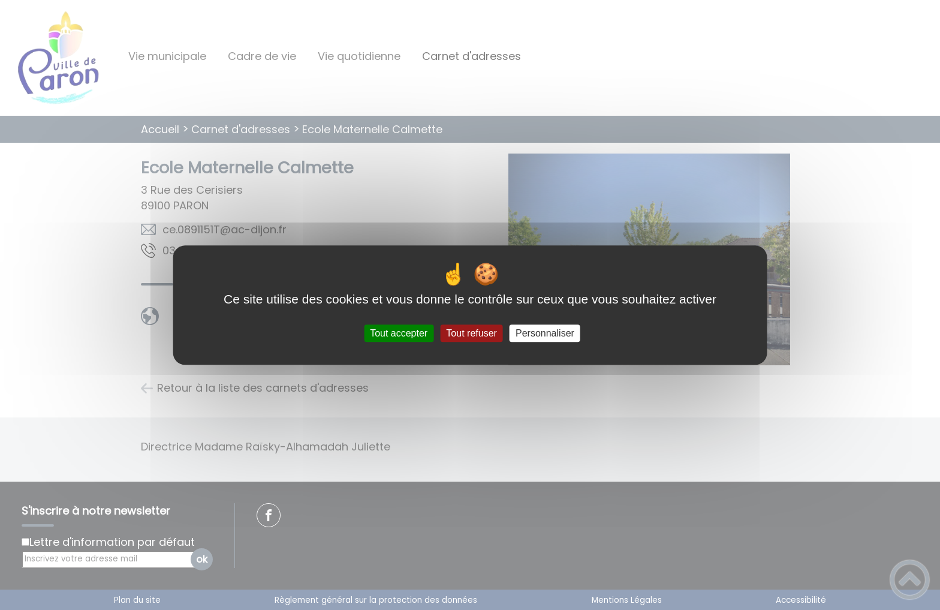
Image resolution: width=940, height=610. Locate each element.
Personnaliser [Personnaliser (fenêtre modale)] (545, 333)
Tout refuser (471, 333)
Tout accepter (398, 333)
